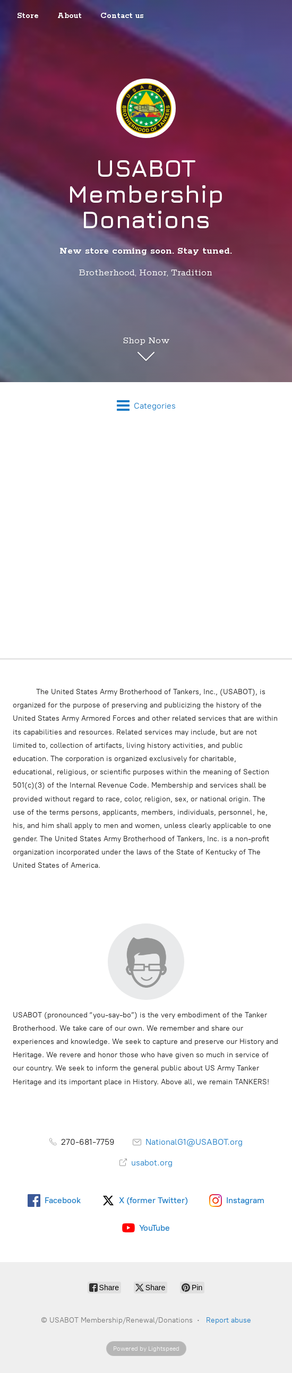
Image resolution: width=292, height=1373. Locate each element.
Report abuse (228, 1320)
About (69, 16)
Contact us (122, 16)
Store (28, 16)
